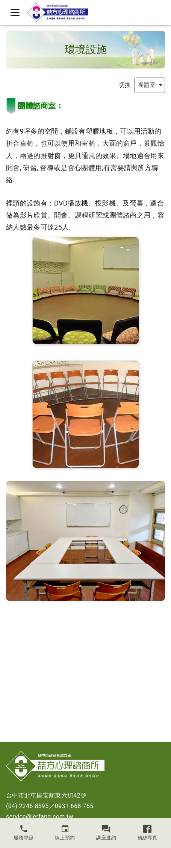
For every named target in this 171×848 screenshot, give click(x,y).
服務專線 (24, 832)
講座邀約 (106, 832)
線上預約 (65, 832)
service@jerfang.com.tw (39, 816)
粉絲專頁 (147, 832)
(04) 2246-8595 (27, 806)
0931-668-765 (74, 806)
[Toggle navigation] (15, 12)
